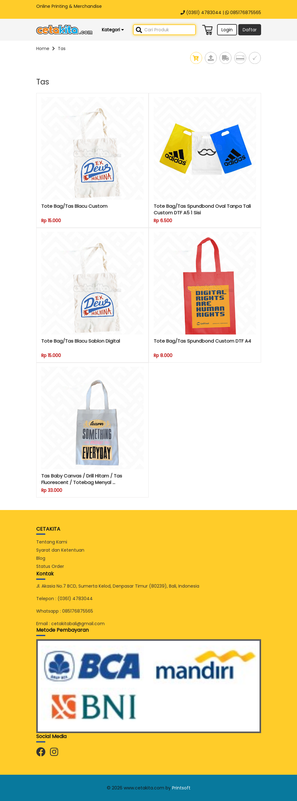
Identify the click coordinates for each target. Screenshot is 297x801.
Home (42, 48)
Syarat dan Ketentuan (60, 550)
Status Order (50, 566)
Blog (40, 558)
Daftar (250, 30)
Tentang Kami (51, 542)
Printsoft (181, 788)
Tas (62, 48)
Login (227, 30)
